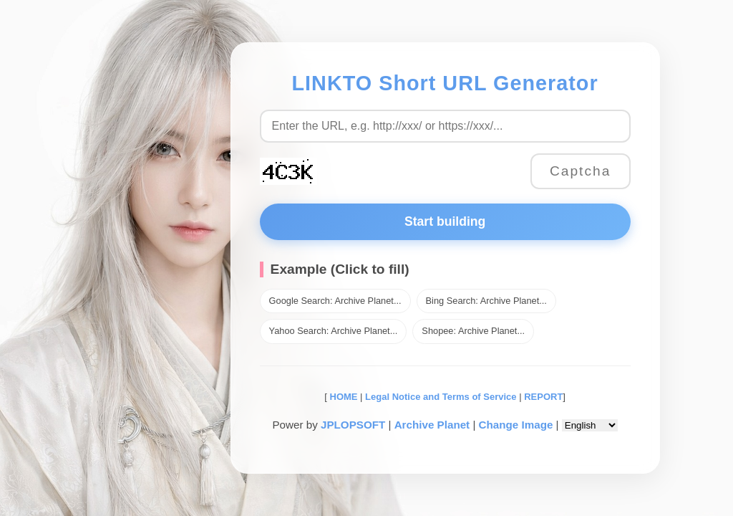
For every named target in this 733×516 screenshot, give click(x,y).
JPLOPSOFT (353, 425)
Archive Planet (432, 425)
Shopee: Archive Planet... (473, 330)
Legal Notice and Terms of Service (440, 396)
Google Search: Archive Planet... (335, 300)
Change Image (516, 425)
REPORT (543, 396)
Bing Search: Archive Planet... (486, 300)
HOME (342, 396)
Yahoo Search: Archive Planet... (333, 330)
